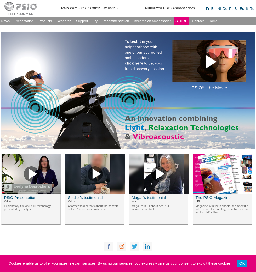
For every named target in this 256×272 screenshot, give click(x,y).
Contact (198, 21)
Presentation (23, 21)
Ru (252, 9)
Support (82, 21)
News (5, 21)
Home (213, 21)
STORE (181, 21)
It (247, 9)
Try (95, 21)
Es (242, 9)
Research (64, 21)
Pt (230, 9)
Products (45, 21)
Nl (219, 9)
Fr (207, 9)
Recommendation (116, 21)
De (225, 9)
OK (242, 263)
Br (236, 9)
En (213, 9)
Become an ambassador (152, 21)
